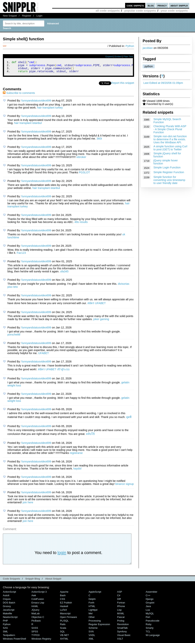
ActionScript (9, 594)
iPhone (121, 608)
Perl (148, 619)
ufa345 (64, 273)
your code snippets (174, 10)
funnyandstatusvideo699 (36, 102)
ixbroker (81, 159)
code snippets (135, 5)
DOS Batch (9, 604)
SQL (62, 633)
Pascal (121, 619)
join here (28, 504)
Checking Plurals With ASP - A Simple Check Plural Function (169, 129)
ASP (119, 594)
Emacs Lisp (37, 604)
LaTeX (63, 612)
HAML (34, 608)
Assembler (151, 594)
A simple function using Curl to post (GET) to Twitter (170, 148)
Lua (148, 612)
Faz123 (21, 255)
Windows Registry (41, 641)
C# (118, 597)
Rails (63, 626)
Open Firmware (68, 619)
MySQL (150, 615)
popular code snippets (140, 10)
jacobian (148, 47)
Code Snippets (11, 581)
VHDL (92, 637)
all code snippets (108, 10)
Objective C (37, 619)
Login (39, 15)
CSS (62, 601)
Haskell (64, 608)
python (149, 66)
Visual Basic (123, 637)
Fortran (121, 604)
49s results (81, 224)
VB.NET (64, 637)
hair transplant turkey (50, 109)
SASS (34, 630)
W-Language (153, 637)
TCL (148, 633)
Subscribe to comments (19, 95)
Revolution (123, 626)
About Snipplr (53, 581)
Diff (119, 601)
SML (5, 633)
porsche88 (13, 336)
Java (148, 608)
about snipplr (179, 5)
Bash (63, 597)
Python (129, 46)
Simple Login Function (167, 167)
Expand (109, 56)
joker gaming (101, 321)
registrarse (76, 455)
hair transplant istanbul (28, 125)
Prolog (120, 623)
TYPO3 (35, 637)
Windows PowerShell (14, 641)
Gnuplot (150, 604)
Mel (91, 615)
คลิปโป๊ (90, 436)
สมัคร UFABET (96, 305)
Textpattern (9, 637)
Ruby (148, 626)
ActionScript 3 (39, 594)
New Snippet (10, 15)
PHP (5, 623)
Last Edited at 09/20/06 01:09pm (163, 82)
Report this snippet (122, 85)
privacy (162, 5)
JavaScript (8, 612)
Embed (118, 56)
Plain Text (128, 56)
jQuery (35, 612)
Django (149, 601)
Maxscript (65, 615)
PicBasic (36, 623)
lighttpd (93, 612)
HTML (92, 608)
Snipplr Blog (32, 581)
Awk (33, 597)
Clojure (7, 601)
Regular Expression (99, 626)
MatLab (35, 615)
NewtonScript (10, 619)
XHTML (64, 641)
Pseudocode (152, 623)
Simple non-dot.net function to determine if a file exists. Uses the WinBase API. (170, 139)
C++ (148, 597)
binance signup (124, 486)
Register (26, 15)
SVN (91, 633)
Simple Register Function (168, 172)
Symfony (122, 633)
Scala (63, 630)
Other (92, 619)
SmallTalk (122, 630)
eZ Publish (66, 604)
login (62, 555)
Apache (64, 594)
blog (151, 5)
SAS (5, 630)
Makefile (7, 615)
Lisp (119, 612)
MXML (120, 615)
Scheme (93, 630)
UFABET (43, 355)
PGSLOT (84, 174)
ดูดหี (128, 419)
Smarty (149, 630)
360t (99, 140)
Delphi (92, 601)
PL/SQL (64, 623)
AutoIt (6, 597)
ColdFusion (37, 601)
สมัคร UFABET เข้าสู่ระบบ (54, 371)
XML (91, 641)
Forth (91, 604)
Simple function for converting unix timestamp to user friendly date (169, 180)
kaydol (78, 470)
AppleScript (95, 594)
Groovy (7, 608)
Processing (95, 623)
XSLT (120, 641)
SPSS (34, 633)
